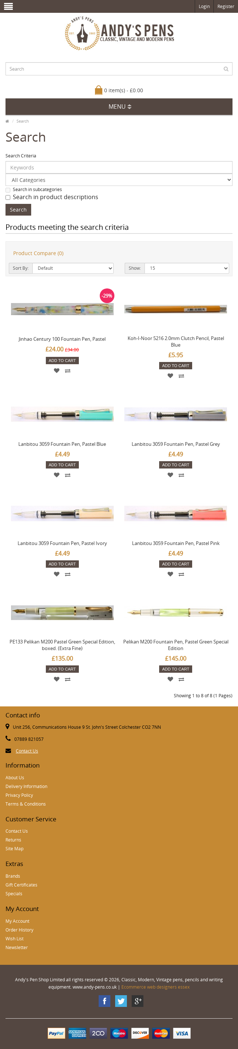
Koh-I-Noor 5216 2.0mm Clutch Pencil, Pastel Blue (176, 341)
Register (225, 6)
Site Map (14, 848)
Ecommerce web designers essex (155, 987)
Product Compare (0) (38, 253)
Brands (13, 876)
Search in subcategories (34, 189)
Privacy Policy (19, 795)
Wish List (14, 939)
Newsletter (17, 947)
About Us (15, 777)
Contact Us (27, 751)
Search (23, 121)
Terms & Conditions (26, 804)
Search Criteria (21, 156)
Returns (13, 840)
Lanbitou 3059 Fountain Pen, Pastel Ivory (62, 543)
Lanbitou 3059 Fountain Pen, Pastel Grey (176, 444)
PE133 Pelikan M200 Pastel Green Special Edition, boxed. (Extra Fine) (62, 645)
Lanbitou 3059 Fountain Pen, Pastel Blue (62, 444)
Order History (19, 930)
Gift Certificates (21, 885)
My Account (17, 921)
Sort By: (21, 268)
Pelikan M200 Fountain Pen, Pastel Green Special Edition (175, 645)
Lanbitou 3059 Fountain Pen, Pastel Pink (176, 543)
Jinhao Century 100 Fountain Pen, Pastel (62, 339)
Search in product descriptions (52, 197)
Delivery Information (26, 786)
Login (204, 6)
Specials (14, 894)
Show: (135, 268)
